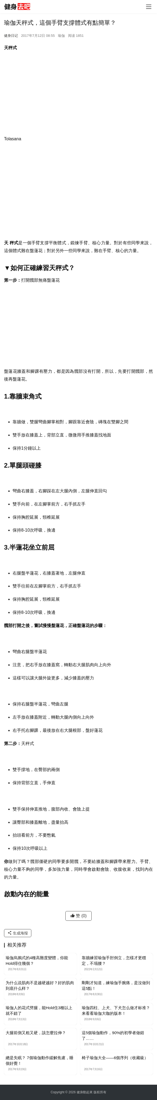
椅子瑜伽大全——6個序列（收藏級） (115, 1057)
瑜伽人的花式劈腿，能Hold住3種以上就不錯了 (39, 1010)
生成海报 (18, 933)
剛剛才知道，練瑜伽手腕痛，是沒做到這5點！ (116, 985)
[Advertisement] (78, 94)
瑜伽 (61, 36)
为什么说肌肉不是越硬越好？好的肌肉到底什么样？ (40, 985)
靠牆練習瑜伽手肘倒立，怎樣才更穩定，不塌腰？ (114, 960)
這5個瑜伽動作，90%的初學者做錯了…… (113, 1035)
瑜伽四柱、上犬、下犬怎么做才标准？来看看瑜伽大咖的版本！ (116, 1010)
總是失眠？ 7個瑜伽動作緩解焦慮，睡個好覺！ (39, 1060)
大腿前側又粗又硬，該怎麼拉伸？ (36, 1032)
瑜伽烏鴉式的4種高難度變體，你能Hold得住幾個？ (37, 960)
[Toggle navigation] (148, 7)
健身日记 (11, 36)
